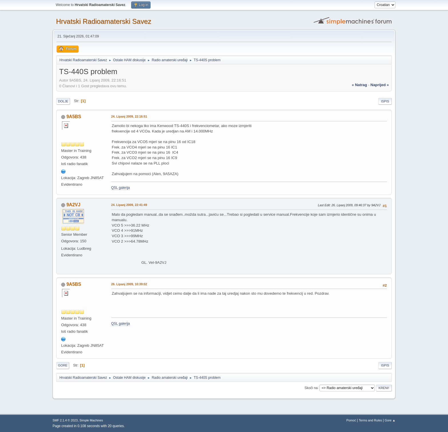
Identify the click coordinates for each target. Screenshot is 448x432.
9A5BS (73, 116)
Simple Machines (91, 420)
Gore (62, 365)
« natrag (359, 85)
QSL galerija (120, 188)
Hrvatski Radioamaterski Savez (103, 21)
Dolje (63, 101)
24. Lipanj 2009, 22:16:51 (129, 116)
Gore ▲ (390, 420)
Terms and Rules (370, 420)
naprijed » (380, 85)
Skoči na (311, 388)
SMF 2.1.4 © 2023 (65, 420)
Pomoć (351, 420)
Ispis (385, 101)
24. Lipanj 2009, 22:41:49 (129, 205)
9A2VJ (73, 204)
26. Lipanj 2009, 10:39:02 (129, 284)
